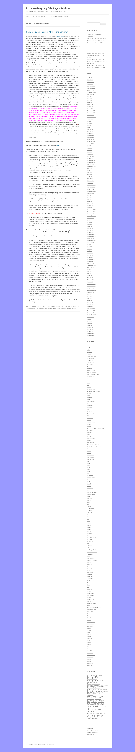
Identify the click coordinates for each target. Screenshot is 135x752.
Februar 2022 (90, 156)
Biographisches (93, 550)
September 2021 (91, 166)
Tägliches (90, 360)
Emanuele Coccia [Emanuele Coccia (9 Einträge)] (93, 688)
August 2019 (90, 218)
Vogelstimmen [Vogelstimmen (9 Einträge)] (92, 718)
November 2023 (91, 113)
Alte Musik (90, 364)
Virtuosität (90, 653)
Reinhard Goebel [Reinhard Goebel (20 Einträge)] (97, 706)
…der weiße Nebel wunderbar (95, 34)
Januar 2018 (90, 257)
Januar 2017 (90, 282)
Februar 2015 (90, 329)
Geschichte (54, 306)
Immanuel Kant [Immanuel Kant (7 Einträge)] (91, 694)
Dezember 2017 (91, 259)
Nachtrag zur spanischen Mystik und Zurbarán (47, 31)
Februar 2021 (90, 181)
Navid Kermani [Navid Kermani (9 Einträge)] (92, 700)
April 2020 (89, 201)
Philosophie (90, 576)
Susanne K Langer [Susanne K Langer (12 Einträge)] (95, 715)
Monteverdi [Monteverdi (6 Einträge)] (98, 699)
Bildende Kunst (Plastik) (93, 391)
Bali (88, 385)
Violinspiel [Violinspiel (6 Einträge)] (103, 717)
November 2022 (91, 137)
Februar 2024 (90, 106)
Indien (89, 453)
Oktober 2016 (90, 288)
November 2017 (91, 261)
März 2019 (90, 228)
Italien (88, 469)
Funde (89, 424)
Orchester (90, 568)
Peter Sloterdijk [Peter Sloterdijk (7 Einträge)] (91, 703)
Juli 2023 (89, 121)
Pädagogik (90, 572)
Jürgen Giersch (91, 477)
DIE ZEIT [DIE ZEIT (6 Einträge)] (107, 685)
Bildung (89, 393)
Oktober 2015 (90, 313)
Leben (90, 548)
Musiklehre (90, 539)
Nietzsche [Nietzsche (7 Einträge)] (101, 700)
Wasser (89, 659)
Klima (88, 490)
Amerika (89, 368)
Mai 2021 (89, 174)
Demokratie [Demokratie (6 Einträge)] (101, 685)
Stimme (89, 620)
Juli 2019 (89, 220)
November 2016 (91, 286)
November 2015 (91, 311)
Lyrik (88, 521)
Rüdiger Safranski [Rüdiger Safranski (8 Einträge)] (93, 713)
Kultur (58, 306)
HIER (57, 145)
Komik (88, 496)
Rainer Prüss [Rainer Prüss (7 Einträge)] (100, 703)
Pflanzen (89, 574)
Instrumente (90, 457)
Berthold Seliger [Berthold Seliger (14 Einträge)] (95, 677)
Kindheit (89, 482)
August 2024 (90, 94)
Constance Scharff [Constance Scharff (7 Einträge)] (92, 685)
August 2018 (90, 242)
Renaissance (90, 599)
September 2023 (91, 117)
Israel (88, 467)
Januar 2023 (90, 133)
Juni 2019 (89, 222)
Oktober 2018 (90, 238)
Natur (88, 543)
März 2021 (90, 179)
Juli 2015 (89, 319)
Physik (89, 583)
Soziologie (90, 611)
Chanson (89, 397)
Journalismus (90, 475)
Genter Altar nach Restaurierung (95, 428)
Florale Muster (91, 414)
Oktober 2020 (90, 189)
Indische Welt (90, 455)
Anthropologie (91, 370)
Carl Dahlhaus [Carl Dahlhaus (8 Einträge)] (92, 682)
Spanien (89, 613)
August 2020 (90, 193)
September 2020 (91, 191)
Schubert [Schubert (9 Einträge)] (103, 713)
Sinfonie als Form (91, 609)
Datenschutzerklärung (39, 16)
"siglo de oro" (29, 308)
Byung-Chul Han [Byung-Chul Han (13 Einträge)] (95, 680)
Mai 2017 (89, 273)
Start (27, 16)
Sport (89, 354)
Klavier (89, 486)
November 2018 (91, 236)
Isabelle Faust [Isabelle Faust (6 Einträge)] (99, 694)
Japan (88, 471)
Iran (88, 461)
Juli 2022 (89, 146)
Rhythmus (90, 601)
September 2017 (91, 265)
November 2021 (91, 162)
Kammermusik (91, 480)
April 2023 (89, 127)
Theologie (89, 638)
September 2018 (91, 240)
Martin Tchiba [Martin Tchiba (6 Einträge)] (90, 699)
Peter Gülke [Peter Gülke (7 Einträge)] (101, 702)
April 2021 (89, 177)
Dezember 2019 (91, 210)
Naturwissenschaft (92, 552)
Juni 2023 (89, 123)
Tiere (88, 640)
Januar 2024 (90, 109)
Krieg (88, 502)
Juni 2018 (89, 247)
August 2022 (90, 144)
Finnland (89, 412)
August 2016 (90, 292)
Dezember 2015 (91, 308)
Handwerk (90, 449)
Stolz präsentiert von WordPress (46, 744)
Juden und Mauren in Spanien (41, 308)
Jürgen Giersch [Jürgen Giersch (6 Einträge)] (91, 697)
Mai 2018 (89, 249)
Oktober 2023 (90, 115)
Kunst (89, 506)
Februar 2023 (90, 131)
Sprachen (90, 513)
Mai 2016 (89, 298)
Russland (89, 605)
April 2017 (89, 275)
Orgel (88, 570)
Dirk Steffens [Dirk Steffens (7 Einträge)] (91, 686)
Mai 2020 (89, 199)
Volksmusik (90, 657)
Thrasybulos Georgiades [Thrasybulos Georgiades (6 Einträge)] (93, 717)
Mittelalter (90, 533)
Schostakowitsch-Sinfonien (94, 607)
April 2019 (89, 226)
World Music (90, 665)
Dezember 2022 (91, 135)
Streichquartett (91, 622)
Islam (88, 465)
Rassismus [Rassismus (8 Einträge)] (100, 704)
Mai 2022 (89, 150)
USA (88, 646)
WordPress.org (91, 734)
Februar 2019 (90, 230)
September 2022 (91, 141)
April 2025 (89, 78)
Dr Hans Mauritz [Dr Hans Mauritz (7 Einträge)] (100, 686)
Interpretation (91, 459)
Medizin (89, 529)
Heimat (90, 545)
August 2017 (90, 267)
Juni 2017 (89, 271)
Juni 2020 (89, 197)
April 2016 (89, 300)
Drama (89, 403)
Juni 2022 (89, 148)
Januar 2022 (90, 158)
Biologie (90, 554)
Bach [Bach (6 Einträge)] (94, 675)
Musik (90, 510)
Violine (89, 649)
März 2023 (90, 129)
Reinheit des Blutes (61, 308)
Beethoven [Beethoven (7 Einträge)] (98, 675)
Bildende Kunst (91, 389)
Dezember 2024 (91, 86)
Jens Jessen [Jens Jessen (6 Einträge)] (90, 695)
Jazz (88, 473)
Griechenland (90, 442)
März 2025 (90, 80)
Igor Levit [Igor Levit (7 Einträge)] (100, 692)
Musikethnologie (91, 537)
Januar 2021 (90, 183)
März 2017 (90, 278)
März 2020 (90, 203)
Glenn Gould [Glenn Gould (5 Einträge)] (99, 689)
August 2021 (90, 168)
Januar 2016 (90, 306)
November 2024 (91, 88)
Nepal (88, 556)
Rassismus (53, 308)
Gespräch (89, 434)
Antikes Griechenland (93, 374)
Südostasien (90, 626)
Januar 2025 (90, 84)
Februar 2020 (90, 205)
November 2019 (91, 212)
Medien (89, 527)
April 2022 (89, 152)
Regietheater (90, 595)
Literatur (91, 508)
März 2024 (90, 104)
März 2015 (90, 327)
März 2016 (90, 302)
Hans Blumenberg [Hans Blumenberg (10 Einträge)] (94, 691)
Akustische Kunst (91, 356)
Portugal (89, 589)
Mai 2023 (89, 125)
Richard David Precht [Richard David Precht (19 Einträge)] (95, 710)
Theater (89, 636)
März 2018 (90, 253)
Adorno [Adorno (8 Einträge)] (89, 675)
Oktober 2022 (90, 139)
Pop (88, 587)
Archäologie (90, 379)
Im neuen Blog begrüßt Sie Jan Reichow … (49, 8)
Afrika (88, 350)
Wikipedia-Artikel (59, 36)
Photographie (90, 581)
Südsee (89, 628)
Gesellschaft (90, 432)
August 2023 (90, 119)
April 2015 (89, 325)
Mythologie (90, 541)
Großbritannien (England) (93, 447)
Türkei (89, 642)
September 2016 (91, 290)
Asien (88, 383)
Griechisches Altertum (93, 444)
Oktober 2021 (90, 164)
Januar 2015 (90, 331)
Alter (88, 366)
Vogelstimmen (91, 655)
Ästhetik (90, 578)
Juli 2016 (89, 294)
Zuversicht (90, 36)
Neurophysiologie (92, 560)
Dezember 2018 (91, 234)
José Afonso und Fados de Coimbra (96, 38)
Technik (89, 634)
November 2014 (91, 335)
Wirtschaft (90, 663)
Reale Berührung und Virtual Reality (60, 16)
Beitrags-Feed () (92, 730)
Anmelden (90, 728)
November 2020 (91, 187)
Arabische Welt (91, 376)
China (88, 399)
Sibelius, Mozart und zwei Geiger (95, 43)
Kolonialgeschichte (92, 492)
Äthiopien (90, 348)
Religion (63, 306)
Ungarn (89, 644)
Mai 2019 (89, 224)
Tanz (88, 632)
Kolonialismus (91, 494)
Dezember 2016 (91, 284)
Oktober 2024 (90, 90)
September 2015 (91, 315)
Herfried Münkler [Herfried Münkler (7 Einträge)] (92, 692)
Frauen (89, 420)
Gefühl (89, 426)
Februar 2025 (90, 82)
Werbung (89, 661)
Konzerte (89, 498)
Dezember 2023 (91, 111)
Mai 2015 (89, 323)
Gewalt (89, 436)
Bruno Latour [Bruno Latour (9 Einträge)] (92, 679)
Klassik (89, 484)
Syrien (89, 630)
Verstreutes (91, 362)
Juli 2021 (89, 170)
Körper (89, 500)
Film (88, 409)
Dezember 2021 (91, 160)
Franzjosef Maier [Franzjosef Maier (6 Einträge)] (91, 689)
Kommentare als (92, 732)
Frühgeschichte (91, 422)
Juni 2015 (89, 321)
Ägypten (89, 352)
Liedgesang (90, 515)
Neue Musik (90, 558)
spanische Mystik (71, 308)
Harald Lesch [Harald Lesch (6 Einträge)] (105, 691)
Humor (89, 451)
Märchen (89, 525)
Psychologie (90, 593)
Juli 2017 (89, 269)
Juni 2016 (89, 296)
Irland (88, 463)
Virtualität (89, 651)
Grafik (89, 440)
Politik (88, 585)
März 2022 (90, 154)
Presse (89, 591)
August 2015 (90, 317)
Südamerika (90, 624)
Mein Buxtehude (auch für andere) (96, 40)
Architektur (90, 381)
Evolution (89, 407)
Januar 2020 (90, 207)
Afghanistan (90, 346)
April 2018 (89, 251)
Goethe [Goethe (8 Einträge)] (105, 689)
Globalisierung (91, 438)
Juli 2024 (89, 96)
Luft (88, 519)
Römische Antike (91, 603)
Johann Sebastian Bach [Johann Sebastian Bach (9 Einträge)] (96, 696)
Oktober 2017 (90, 263)
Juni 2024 (89, 98)
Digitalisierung (91, 401)
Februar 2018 (90, 255)
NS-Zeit (89, 562)
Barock (89, 387)
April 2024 (89, 102)
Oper (88, 566)
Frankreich (90, 418)
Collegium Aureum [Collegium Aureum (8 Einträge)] (93, 684)
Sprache (89, 618)
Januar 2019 (90, 232)
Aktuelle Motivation (100, 67)
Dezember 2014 (91, 333)
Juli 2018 (89, 245)
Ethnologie (90, 405)
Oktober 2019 (90, 214)
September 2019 (91, 216)
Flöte (88, 416)
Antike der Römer (91, 372)
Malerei (89, 523)
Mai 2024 (89, 100)
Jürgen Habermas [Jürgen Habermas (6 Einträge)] (99, 697)
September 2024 (91, 92)
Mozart (89, 535)
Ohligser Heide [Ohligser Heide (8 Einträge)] (92, 702)
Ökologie (89, 564)
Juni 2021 (89, 172)
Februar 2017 (90, 280)
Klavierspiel (90, 488)
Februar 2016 (90, 304)
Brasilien (89, 395)
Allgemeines (90, 358)
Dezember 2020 (91, 185)
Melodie (89, 531)
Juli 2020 (89, 195)
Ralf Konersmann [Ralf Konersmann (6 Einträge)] (91, 704)
